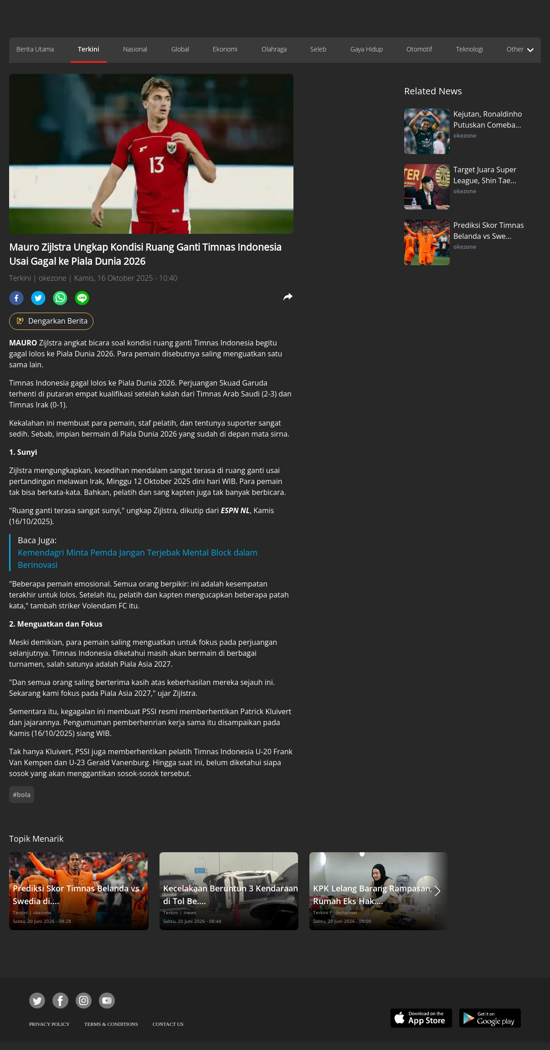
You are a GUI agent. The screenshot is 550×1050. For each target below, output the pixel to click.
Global (180, 49)
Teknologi (469, 49)
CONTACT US (168, 1024)
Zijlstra (35, 343)
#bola (22, 794)
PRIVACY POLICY (49, 1024)
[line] (82, 298)
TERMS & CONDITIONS (111, 1024)
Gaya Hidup (366, 49)
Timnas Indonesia (224, 343)
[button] (437, 891)
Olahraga (274, 49)
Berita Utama (35, 49)
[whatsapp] (60, 298)
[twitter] (38, 298)
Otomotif (419, 49)
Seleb (318, 49)
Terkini (88, 49)
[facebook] (16, 298)
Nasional (135, 49)
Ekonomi (225, 49)
